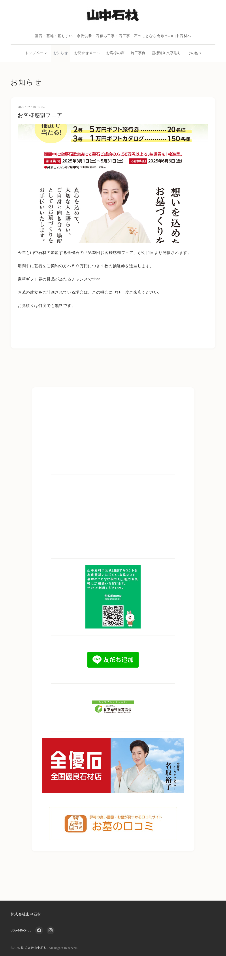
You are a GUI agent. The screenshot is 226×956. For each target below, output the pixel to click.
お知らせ (60, 53)
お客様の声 (115, 53)
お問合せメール (87, 53)
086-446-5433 (21, 930)
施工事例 (138, 53)
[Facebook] (39, 930)
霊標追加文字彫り (166, 53)
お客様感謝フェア (40, 115)
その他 (192, 53)
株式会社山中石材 (26, 914)
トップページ (36, 53)
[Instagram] (51, 930)
